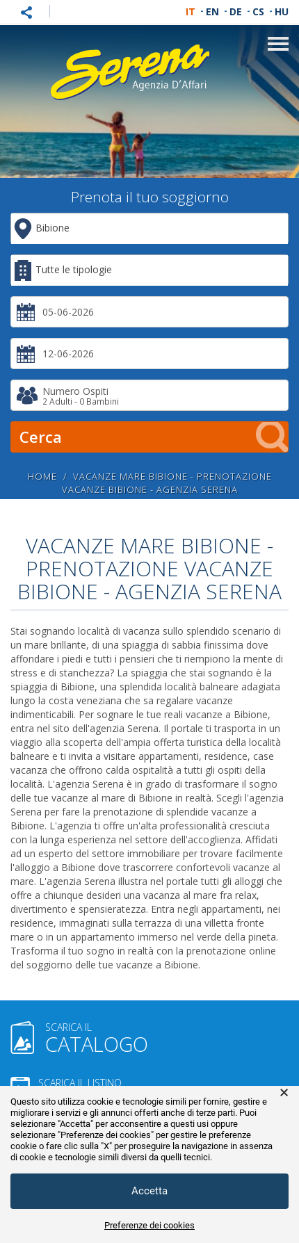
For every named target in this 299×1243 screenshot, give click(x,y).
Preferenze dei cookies (149, 1225)
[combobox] (149, 228)
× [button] (284, 1092)
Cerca (154, 437)
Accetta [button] (149, 1191)
